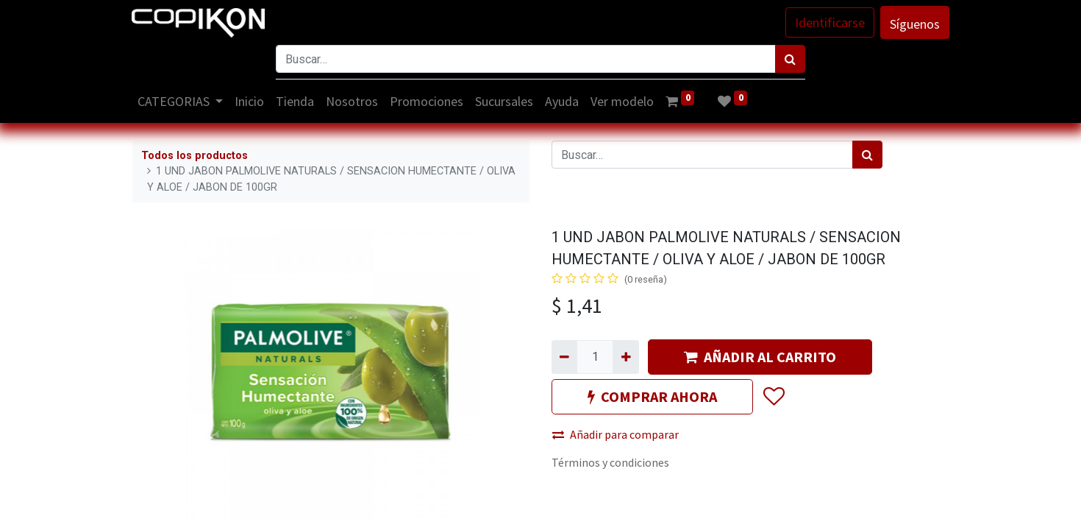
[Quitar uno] (564, 357)
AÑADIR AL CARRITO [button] (760, 356)
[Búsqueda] (790, 59)
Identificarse (829, 22)
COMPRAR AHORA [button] (652, 396)
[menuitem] (250, 101)
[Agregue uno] (625, 357)
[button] (773, 396)
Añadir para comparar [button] (615, 434)
